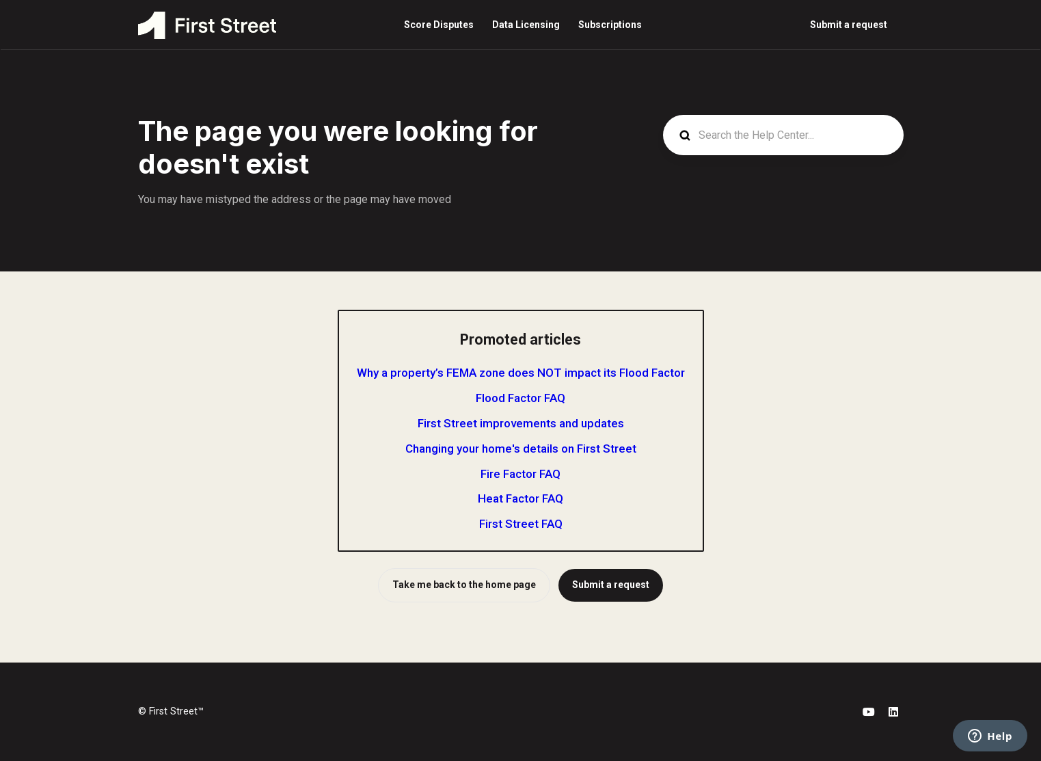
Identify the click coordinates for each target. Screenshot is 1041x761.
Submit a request (848, 24)
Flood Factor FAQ (520, 398)
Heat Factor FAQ (520, 498)
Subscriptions (610, 24)
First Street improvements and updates (521, 423)
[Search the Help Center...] (783, 135)
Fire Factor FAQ (520, 474)
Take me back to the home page (464, 584)
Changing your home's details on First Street (520, 448)
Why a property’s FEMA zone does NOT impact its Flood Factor (521, 372)
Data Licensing (526, 24)
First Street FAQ (521, 524)
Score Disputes (439, 24)
